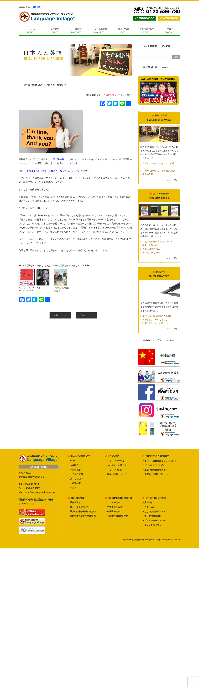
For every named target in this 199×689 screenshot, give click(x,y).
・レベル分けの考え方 (115, 465)
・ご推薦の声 (74, 483)
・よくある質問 (75, 474)
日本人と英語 (125, 95)
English (37, 6)
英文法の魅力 (59, 159)
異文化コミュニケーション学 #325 (26, 289)
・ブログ (72, 488)
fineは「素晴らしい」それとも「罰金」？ (45, 84)
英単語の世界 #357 (151, 249)
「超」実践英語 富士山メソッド (157, 242)
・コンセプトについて (78, 507)
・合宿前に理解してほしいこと (157, 474)
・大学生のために (113, 507)
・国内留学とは (75, 502)
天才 (38, 288)
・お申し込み (148, 507)
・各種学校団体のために (116, 516)
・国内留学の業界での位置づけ (82, 516)
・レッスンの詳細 (113, 470)
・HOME (72, 460)
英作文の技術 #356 (151, 253)
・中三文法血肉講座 (151, 516)
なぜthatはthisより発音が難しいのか (159, 171)
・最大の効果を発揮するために (82, 511)
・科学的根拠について (115, 474)
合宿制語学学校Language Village (146, 540)
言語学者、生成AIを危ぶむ (155, 319)
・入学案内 (73, 465)
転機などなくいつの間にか (155, 323)
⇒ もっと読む (172, 180)
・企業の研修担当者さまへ (155, 470)
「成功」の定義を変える (62, 289)
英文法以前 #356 (150, 245)
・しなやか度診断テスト (153, 511)
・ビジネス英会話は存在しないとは (159, 460)
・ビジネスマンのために (153, 465)
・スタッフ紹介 (75, 479)
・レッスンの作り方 (114, 460)
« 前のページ (60, 315)
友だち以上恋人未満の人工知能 (157, 316)
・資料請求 (147, 502)
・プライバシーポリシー (153, 520)
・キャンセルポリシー (152, 525)
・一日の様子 (74, 470)
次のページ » (86, 315)
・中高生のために (113, 511)
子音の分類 (147, 174)
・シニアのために (113, 502)
